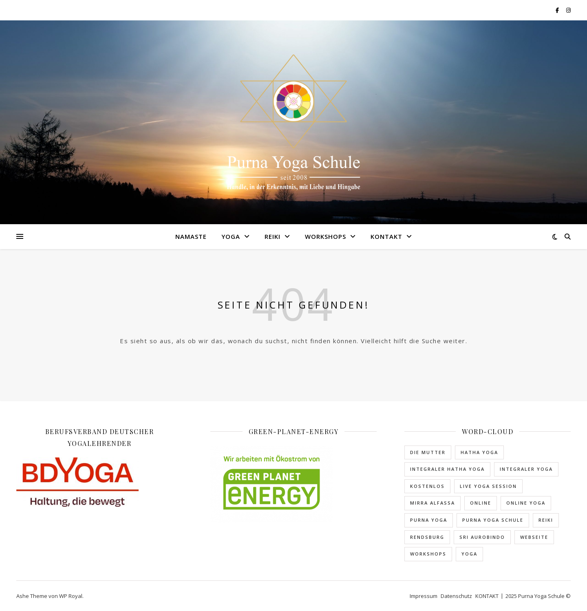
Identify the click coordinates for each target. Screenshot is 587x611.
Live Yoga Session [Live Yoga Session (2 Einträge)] (488, 486)
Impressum (423, 596)
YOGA (230, 236)
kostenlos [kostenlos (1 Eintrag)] (427, 486)
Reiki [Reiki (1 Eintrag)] (545, 520)
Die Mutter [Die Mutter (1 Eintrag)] (428, 452)
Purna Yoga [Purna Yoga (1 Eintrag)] (428, 520)
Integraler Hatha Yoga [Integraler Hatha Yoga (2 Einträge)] (447, 469)
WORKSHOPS (325, 236)
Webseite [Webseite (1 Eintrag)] (534, 537)
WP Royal (70, 596)
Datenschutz (456, 596)
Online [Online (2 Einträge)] (480, 503)
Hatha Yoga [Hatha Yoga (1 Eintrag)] (479, 452)
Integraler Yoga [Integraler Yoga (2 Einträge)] (526, 469)
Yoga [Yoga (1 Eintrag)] (469, 554)
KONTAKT (386, 236)
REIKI (272, 236)
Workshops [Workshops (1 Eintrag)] (428, 554)
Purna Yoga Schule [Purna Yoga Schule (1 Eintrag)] (492, 520)
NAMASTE (191, 236)
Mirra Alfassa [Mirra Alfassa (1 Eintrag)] (432, 503)
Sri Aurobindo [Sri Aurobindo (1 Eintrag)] (482, 537)
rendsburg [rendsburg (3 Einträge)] (427, 537)
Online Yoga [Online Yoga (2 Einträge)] (525, 503)
